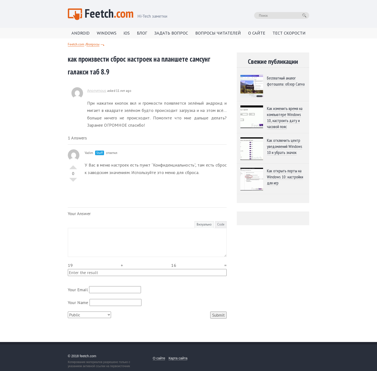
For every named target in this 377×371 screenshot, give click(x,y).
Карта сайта (177, 358)
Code (220, 224)
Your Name (78, 302)
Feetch (126, 14)
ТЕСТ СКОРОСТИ (289, 33)
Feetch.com (76, 44)
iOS (127, 33)
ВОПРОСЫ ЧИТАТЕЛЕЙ (218, 33)
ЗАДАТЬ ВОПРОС (171, 33)
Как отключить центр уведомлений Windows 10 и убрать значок (284, 146)
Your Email (78, 289)
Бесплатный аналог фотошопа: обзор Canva (286, 81)
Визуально (204, 224)
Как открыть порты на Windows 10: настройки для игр (285, 177)
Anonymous (96, 90)
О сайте (159, 358)
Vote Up (73, 165)
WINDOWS (106, 33)
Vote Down (73, 182)
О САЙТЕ (256, 33)
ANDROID (80, 33)
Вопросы (92, 44)
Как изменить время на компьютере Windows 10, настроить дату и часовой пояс (284, 117)
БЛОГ (142, 33)
